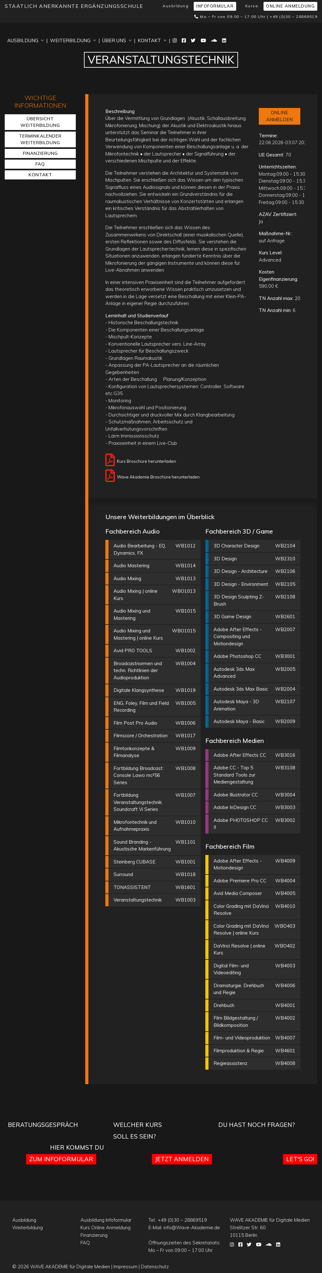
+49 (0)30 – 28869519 (293, 16)
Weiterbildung (73, 40)
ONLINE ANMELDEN (279, 116)
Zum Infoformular (61, 1159)
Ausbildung (25, 40)
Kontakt (152, 40)
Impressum (125, 1267)
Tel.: (177, 1220)
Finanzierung (40, 153)
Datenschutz (155, 1267)
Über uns (116, 40)
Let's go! (300, 1159)
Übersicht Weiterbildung (40, 122)
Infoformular (215, 5)
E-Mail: (184, 1228)
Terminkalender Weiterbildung (40, 139)
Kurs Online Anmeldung (105, 1228)
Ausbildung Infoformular (105, 1220)
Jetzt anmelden (182, 1159)
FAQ (40, 164)
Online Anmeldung (290, 5)
